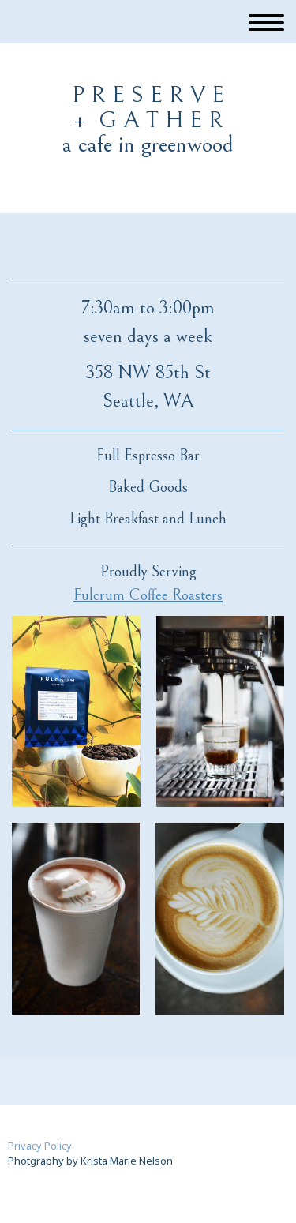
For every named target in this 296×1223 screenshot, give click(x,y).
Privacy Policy (40, 1146)
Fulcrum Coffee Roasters (148, 596)
